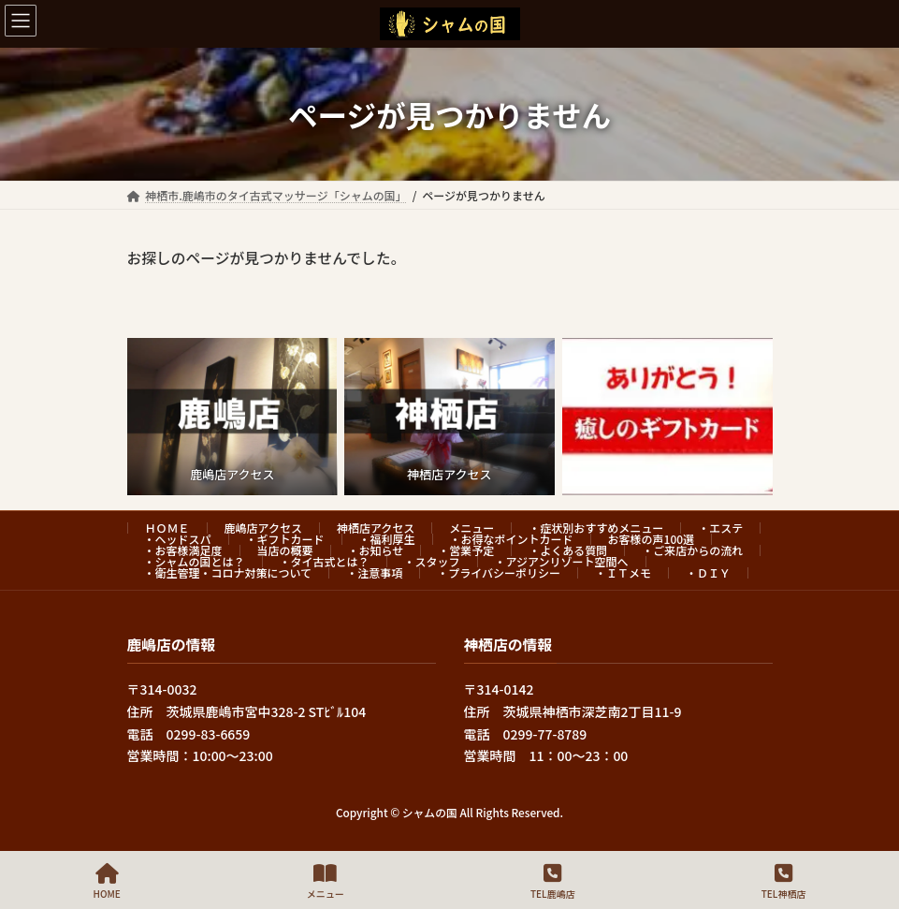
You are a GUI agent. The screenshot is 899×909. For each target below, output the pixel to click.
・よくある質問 (568, 550)
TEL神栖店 (783, 881)
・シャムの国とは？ (194, 561)
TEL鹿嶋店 (552, 881)
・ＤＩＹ (708, 572)
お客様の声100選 (651, 539)
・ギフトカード (285, 539)
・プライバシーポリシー (498, 572)
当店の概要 (285, 550)
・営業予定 (466, 550)
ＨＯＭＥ (167, 527)
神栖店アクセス (375, 527)
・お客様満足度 (183, 550)
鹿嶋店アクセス (263, 527)
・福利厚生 (387, 539)
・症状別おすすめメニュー (596, 527)
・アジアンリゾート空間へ (562, 561)
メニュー (471, 527)
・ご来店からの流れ (692, 550)
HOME (107, 881)
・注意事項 (374, 572)
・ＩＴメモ (623, 572)
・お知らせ (376, 550)
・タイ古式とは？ (325, 561)
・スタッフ (432, 561)
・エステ (720, 527)
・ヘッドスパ (177, 539)
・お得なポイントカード (511, 539)
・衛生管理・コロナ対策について (228, 572)
